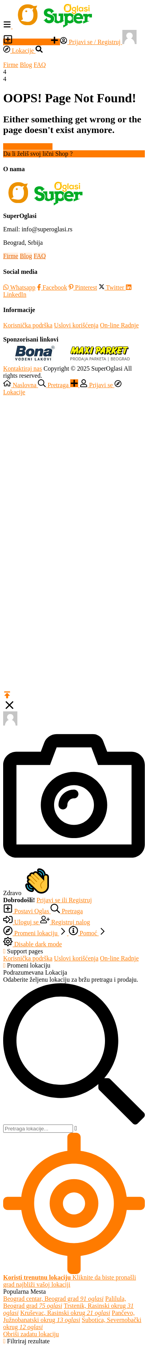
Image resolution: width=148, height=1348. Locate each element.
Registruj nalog (93, 153)
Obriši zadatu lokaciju (31, 1334)
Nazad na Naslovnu (27, 146)
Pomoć (88, 933)
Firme (10, 64)
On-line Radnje (119, 325)
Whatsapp (19, 287)
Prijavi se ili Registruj (64, 900)
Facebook (52, 287)
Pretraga (66, 911)
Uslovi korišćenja (76, 325)
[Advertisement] (74, 469)
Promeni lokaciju (36, 933)
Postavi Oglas (27, 42)
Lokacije (19, 50)
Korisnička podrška (27, 325)
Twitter (112, 287)
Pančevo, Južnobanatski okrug (69, 1316)
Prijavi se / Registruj (91, 42)
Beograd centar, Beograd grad (53, 1298)
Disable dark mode (32, 944)
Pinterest (83, 287)
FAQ (40, 64)
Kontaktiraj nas (22, 368)
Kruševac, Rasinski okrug (65, 1312)
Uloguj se (21, 922)
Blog (26, 64)
